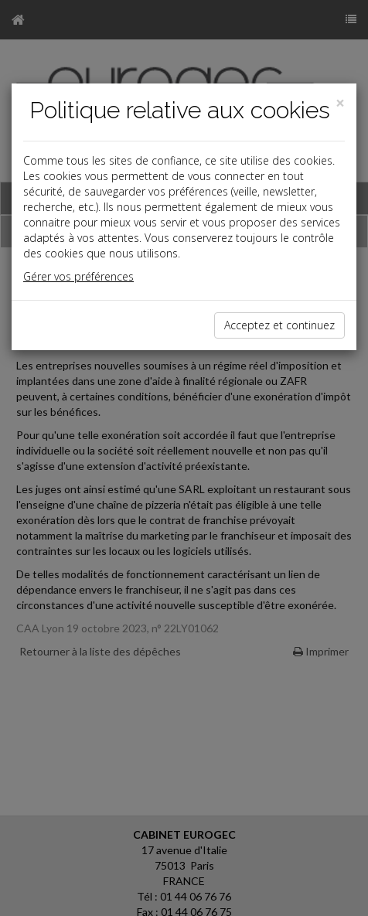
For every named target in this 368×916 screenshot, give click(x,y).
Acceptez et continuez (279, 325)
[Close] (340, 103)
